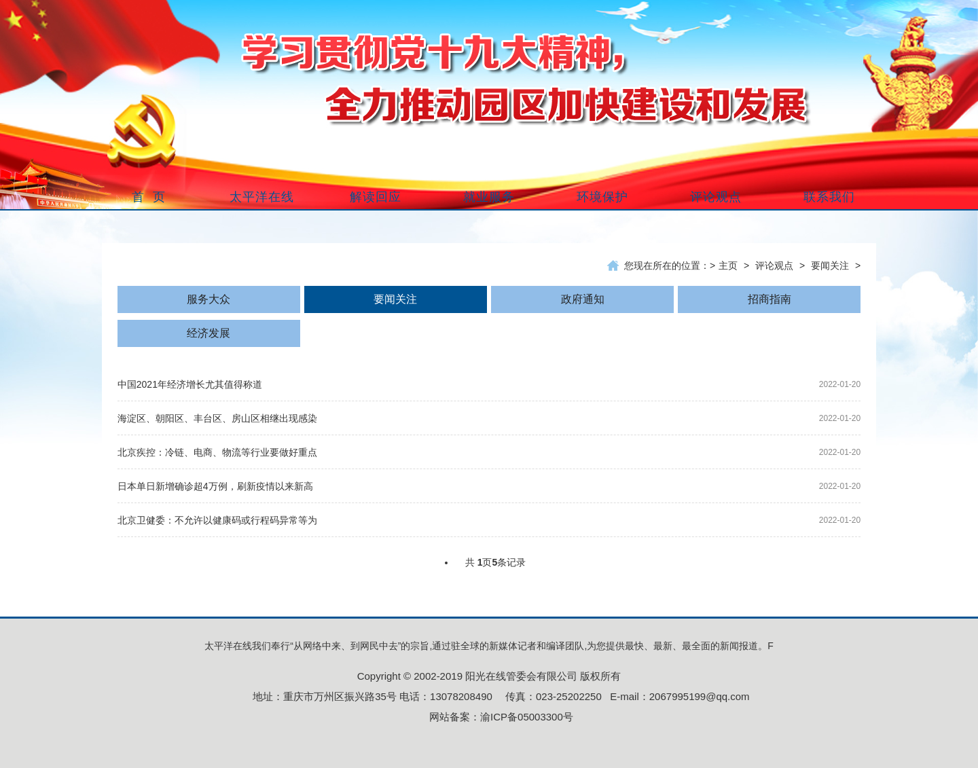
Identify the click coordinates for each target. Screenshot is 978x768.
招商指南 (769, 299)
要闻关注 (830, 265)
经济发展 (208, 333)
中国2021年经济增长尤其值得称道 (189, 384)
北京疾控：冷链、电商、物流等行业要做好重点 (217, 452)
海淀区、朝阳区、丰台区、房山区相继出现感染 (217, 418)
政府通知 (582, 299)
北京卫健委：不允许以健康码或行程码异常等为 (217, 520)
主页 (728, 265)
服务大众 (208, 299)
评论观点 (774, 265)
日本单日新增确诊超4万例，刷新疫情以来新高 (215, 486)
